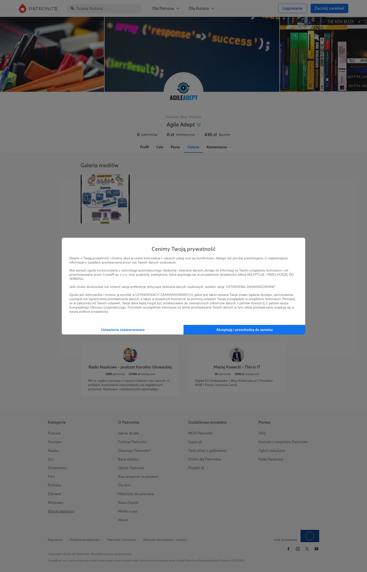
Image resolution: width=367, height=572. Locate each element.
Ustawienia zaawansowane (123, 329)
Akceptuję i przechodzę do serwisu (244, 329)
